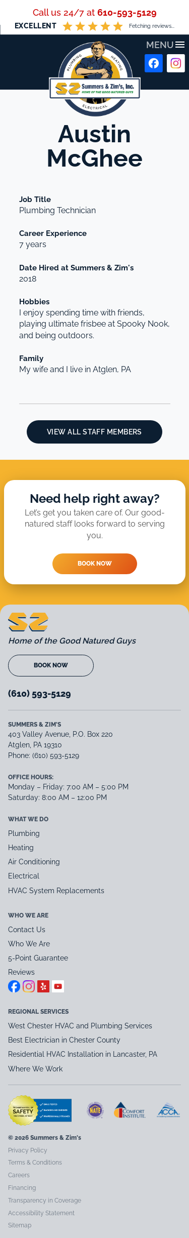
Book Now (95, 563)
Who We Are (29, 944)
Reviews (21, 972)
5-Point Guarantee (38, 958)
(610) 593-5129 (39, 693)
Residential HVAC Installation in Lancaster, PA (83, 1054)
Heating (21, 848)
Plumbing (24, 833)
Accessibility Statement (41, 1213)
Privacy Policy (27, 1150)
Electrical (23, 876)
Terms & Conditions (35, 1162)
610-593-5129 (127, 12)
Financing (22, 1187)
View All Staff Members (94, 432)
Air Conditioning (34, 862)
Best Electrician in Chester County (65, 1040)
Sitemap (19, 1225)
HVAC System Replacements (56, 891)
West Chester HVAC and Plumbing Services (80, 1026)
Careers (19, 1175)
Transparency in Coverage (44, 1200)
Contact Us (26, 930)
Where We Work (35, 1069)
